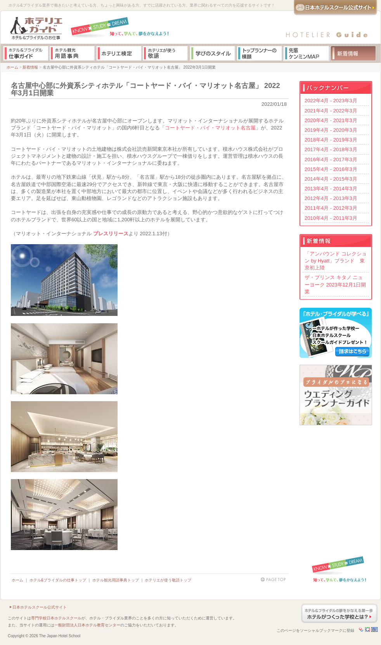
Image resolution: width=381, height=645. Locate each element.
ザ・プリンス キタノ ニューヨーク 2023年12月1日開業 (335, 284)
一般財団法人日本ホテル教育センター (87, 625)
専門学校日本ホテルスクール (56, 618)
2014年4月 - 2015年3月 (331, 179)
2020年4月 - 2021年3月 (331, 120)
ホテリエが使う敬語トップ (168, 580)
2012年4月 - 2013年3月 (331, 198)
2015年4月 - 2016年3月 (331, 169)
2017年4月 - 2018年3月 (331, 149)
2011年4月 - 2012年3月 (331, 208)
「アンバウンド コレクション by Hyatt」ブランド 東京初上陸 (336, 261)
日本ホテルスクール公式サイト (39, 607)
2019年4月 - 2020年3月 (331, 130)
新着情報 (30, 67)
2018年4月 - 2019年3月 (331, 140)
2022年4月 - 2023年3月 (331, 100)
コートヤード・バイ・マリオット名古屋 (210, 128)
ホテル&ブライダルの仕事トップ (58, 580)
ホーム (12, 67)
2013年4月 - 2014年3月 (331, 188)
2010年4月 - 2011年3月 (331, 218)
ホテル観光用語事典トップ (115, 580)
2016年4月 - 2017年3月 (331, 159)
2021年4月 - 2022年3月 (331, 111)
